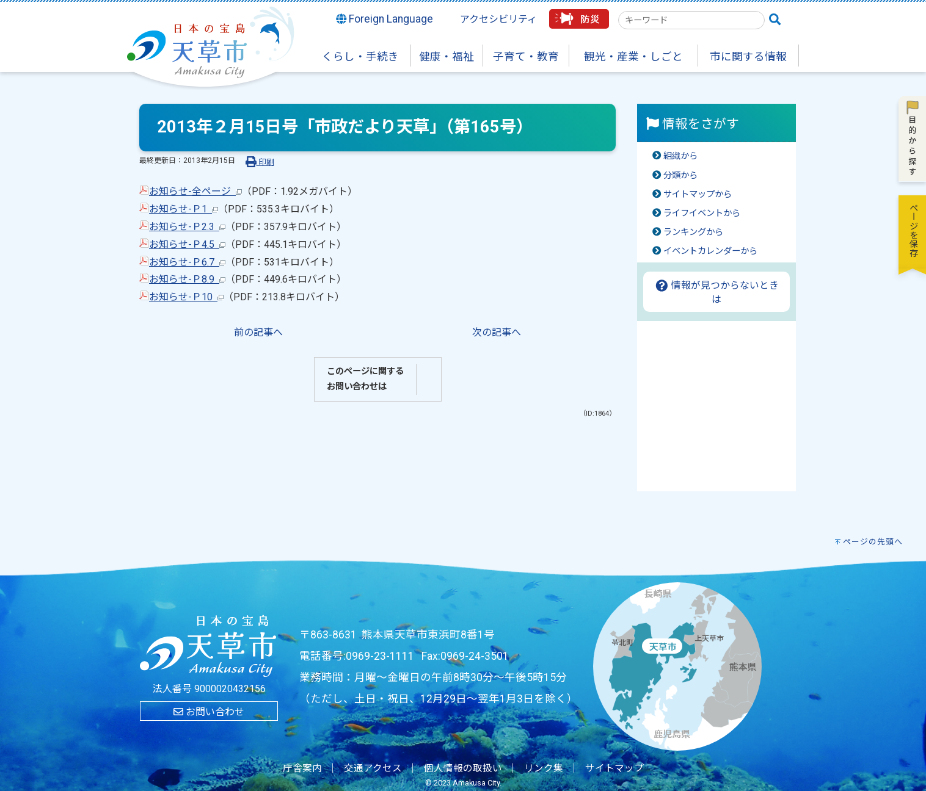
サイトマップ (614, 768)
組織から (680, 156)
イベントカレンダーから (710, 251)
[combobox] (691, 20)
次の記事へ (496, 332)
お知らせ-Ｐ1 (183, 209)
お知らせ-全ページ (195, 191)
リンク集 (543, 768)
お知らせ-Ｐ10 (186, 297)
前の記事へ (258, 332)
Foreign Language (385, 19)
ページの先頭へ (873, 541)
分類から (680, 175)
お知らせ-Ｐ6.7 (187, 262)
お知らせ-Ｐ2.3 (187, 227)
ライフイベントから (701, 213)
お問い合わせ (208, 712)
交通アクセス (373, 768)
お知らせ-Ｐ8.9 (187, 279)
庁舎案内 (302, 768)
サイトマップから (697, 194)
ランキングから (693, 232)
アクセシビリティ (498, 19)
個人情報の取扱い (463, 768)
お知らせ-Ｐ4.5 (187, 244)
